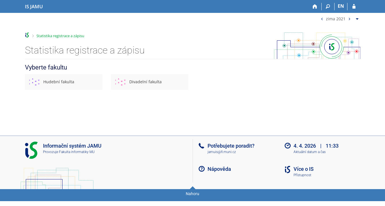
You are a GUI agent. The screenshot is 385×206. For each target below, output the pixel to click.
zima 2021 (335, 18)
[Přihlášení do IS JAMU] (353, 6)
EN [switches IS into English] (341, 6)
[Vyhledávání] (328, 6)
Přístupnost (302, 175)
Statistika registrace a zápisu (60, 35)
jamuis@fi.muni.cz (222, 152)
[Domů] (315, 6)
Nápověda (219, 169)
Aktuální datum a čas (310, 152)
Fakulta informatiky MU (77, 152)
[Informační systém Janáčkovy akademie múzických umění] (34, 6)
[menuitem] (339, 17)
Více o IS (304, 169)
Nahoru (192, 193)
